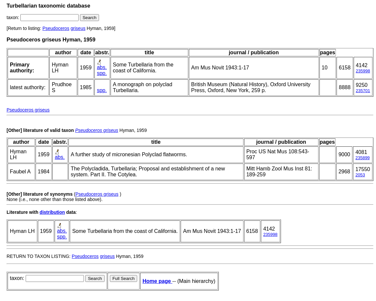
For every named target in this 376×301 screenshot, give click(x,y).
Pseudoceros (55, 28)
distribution (52, 212)
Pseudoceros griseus (28, 110)
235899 (362, 157)
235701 (363, 90)
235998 (363, 70)
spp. (102, 73)
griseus (78, 28)
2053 (360, 174)
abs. (102, 67)
